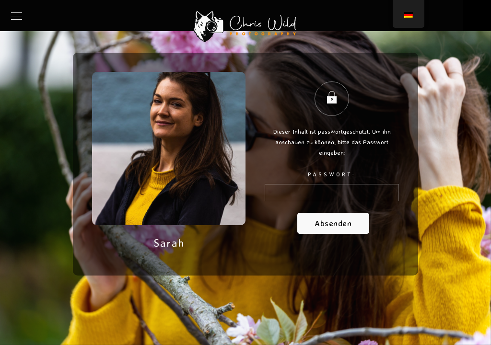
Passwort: (332, 186)
